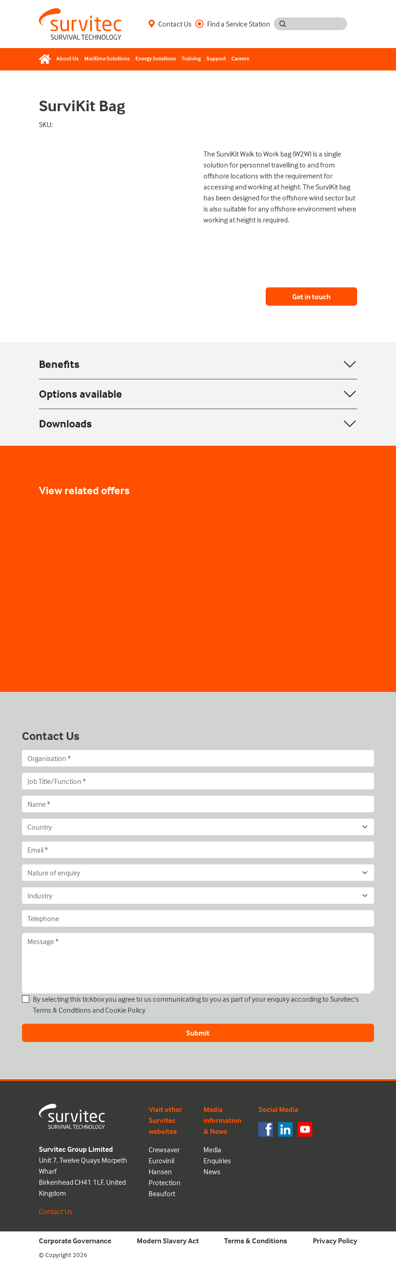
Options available (80, 393)
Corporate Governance (75, 1240)
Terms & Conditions (62, 1010)
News (211, 1171)
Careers (240, 58)
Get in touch (311, 296)
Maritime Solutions (107, 58)
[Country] (198, 827)
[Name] (198, 804)
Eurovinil (161, 1160)
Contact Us (170, 24)
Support (216, 58)
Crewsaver (164, 1149)
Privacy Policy (335, 1240)
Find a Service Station (232, 24)
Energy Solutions (155, 58)
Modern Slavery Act (168, 1240)
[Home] (46, 59)
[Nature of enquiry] (198, 872)
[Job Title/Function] (198, 781)
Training (191, 58)
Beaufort (162, 1193)
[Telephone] (198, 918)
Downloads (65, 423)
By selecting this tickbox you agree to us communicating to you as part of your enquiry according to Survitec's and (196, 1004)
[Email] (198, 850)
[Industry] (198, 895)
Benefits (59, 364)
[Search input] (319, 23)
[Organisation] (198, 758)
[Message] (198, 963)
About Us (67, 58)
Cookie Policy (125, 1010)
